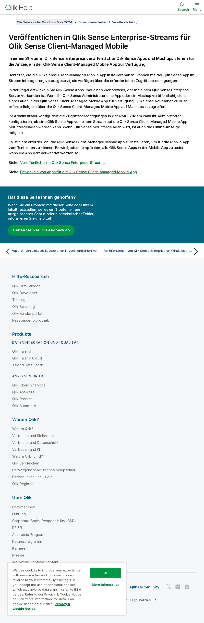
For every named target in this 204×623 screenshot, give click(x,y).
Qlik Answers (23, 392)
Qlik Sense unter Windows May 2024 (44, 22)
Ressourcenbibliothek (30, 320)
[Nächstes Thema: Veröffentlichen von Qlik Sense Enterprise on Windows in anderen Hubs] (152, 251)
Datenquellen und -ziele (32, 477)
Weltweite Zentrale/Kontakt (35, 562)
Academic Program (28, 534)
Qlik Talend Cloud (27, 358)
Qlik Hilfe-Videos (26, 286)
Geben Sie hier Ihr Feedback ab (41, 230)
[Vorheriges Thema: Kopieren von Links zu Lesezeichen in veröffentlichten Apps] (52, 251)
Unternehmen (23, 507)
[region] (67, 588)
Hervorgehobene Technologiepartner (43, 470)
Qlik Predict (22, 399)
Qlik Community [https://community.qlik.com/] (144, 587)
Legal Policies (140, 600)
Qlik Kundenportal (27, 313)
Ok (105, 573)
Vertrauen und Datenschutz (35, 442)
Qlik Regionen (24, 484)
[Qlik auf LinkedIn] (177, 587)
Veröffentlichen (123, 22)
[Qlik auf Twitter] (168, 587)
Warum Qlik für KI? (27, 456)
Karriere (18, 548)
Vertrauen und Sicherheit (33, 436)
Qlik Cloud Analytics (28, 385)
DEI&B (17, 528)
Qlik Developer (24, 293)
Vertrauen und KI (26, 449)
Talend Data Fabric (28, 365)
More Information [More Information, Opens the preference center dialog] (105, 584)
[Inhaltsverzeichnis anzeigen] (9, 22)
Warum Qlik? (22, 429)
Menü (197, 9)
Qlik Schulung (23, 307)
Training (18, 300)
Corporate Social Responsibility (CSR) (44, 521)
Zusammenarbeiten (92, 22)
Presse (18, 555)
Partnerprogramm (27, 541)
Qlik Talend (21, 351)
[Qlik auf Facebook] (187, 587)
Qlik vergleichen (25, 463)
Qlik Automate (24, 406)
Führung (19, 514)
